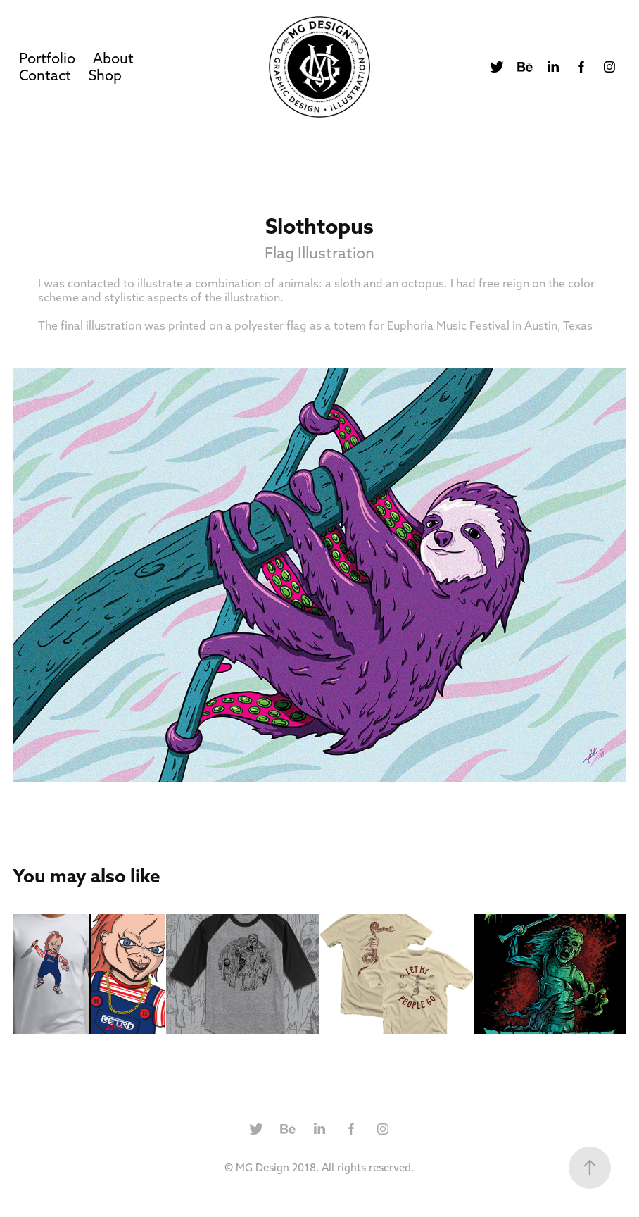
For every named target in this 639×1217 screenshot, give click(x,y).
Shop (105, 75)
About (113, 58)
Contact (45, 75)
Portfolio (47, 58)
